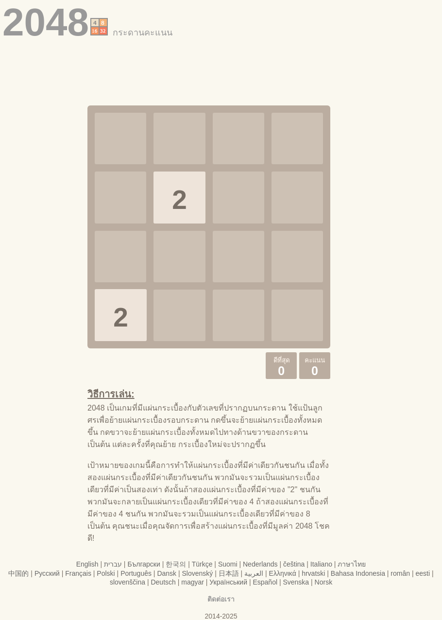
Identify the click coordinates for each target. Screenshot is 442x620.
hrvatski (313, 573)
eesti (422, 573)
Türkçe (202, 564)
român (400, 573)
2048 (45, 22)
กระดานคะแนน (142, 32)
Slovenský (197, 573)
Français (78, 573)
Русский (47, 573)
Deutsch (163, 582)
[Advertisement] (221, 66)
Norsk (324, 582)
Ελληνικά (282, 573)
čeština (294, 564)
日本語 (229, 573)
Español (265, 582)
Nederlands (260, 564)
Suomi (228, 564)
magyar (192, 582)
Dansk (166, 573)
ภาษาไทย (352, 564)
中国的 (18, 573)
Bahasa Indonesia (358, 573)
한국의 (176, 564)
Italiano (321, 564)
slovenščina (127, 582)
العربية (253, 573)
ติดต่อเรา (221, 599)
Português (136, 573)
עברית (113, 564)
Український (228, 582)
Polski (106, 573)
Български (143, 564)
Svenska (296, 582)
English (87, 564)
